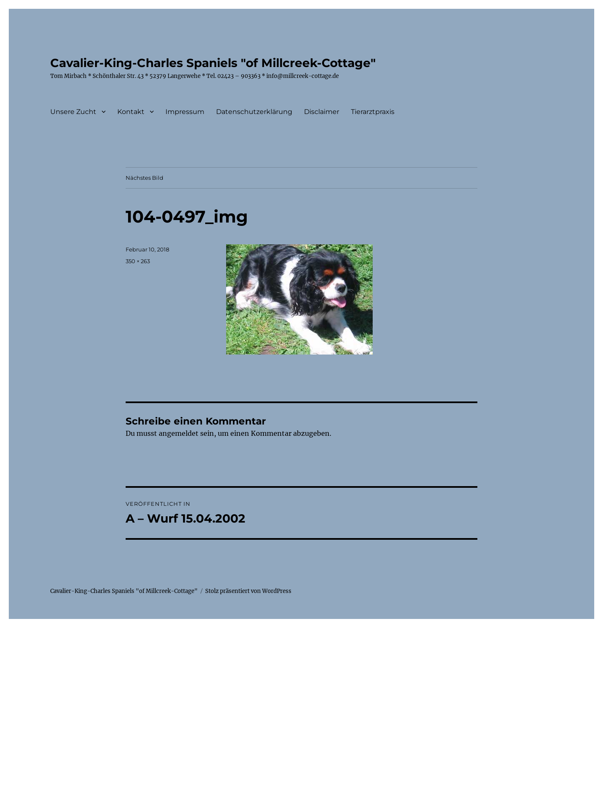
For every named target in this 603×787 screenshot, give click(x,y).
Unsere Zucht (73, 112)
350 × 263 (138, 261)
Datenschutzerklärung (254, 112)
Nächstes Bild (144, 177)
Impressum (184, 112)
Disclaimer (321, 112)
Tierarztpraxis (372, 112)
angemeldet (178, 433)
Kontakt (130, 112)
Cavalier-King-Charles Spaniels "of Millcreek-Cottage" (213, 63)
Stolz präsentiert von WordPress (248, 591)
